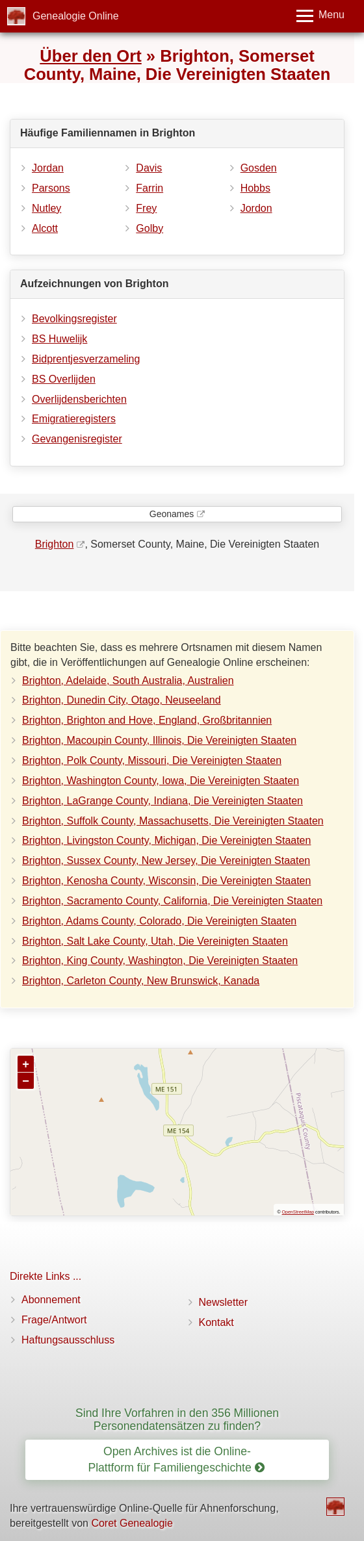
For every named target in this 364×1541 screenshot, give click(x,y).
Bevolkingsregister (74, 318)
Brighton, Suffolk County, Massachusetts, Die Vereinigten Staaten (173, 820)
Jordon (256, 208)
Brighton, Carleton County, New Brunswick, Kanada (140, 980)
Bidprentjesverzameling (86, 358)
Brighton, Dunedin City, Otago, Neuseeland (121, 700)
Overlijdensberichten (79, 399)
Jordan (48, 167)
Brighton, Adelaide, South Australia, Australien (128, 680)
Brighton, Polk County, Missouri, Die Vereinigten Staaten (151, 760)
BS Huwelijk (59, 338)
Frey (146, 208)
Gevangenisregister (77, 438)
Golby (149, 228)
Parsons (51, 188)
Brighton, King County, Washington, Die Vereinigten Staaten (160, 960)
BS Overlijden (64, 379)
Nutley (46, 208)
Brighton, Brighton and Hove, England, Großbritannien (147, 720)
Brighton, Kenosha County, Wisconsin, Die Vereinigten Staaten (166, 880)
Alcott (45, 228)
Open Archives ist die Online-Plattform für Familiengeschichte (176, 1459)
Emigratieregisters (74, 418)
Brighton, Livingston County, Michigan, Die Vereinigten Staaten (166, 840)
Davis (149, 167)
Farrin (149, 188)
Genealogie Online (75, 15)
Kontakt (216, 1322)
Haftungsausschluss (67, 1339)
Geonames (172, 514)
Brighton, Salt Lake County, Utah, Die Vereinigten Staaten (155, 941)
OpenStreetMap (298, 1212)
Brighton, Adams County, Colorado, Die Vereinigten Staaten (159, 920)
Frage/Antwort (53, 1319)
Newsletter (223, 1302)
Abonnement (51, 1299)
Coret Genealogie (131, 1523)
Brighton (54, 544)
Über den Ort (90, 56)
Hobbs (255, 188)
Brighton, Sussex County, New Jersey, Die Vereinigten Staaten (166, 860)
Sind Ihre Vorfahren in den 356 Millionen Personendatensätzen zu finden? (177, 1419)
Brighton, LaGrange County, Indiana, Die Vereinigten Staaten (162, 800)
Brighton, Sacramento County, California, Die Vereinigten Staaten (172, 900)
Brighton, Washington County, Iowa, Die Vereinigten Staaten (160, 780)
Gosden (258, 167)
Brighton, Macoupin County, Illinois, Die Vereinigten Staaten (159, 740)
